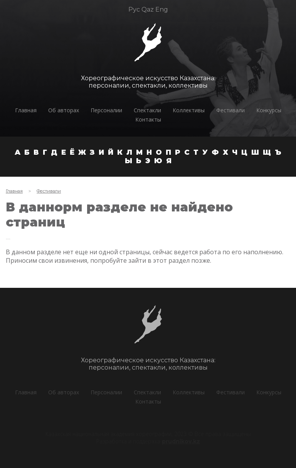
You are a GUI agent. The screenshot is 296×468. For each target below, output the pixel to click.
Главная (26, 110)
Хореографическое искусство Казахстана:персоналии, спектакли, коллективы (147, 81)
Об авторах (63, 110)
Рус (134, 9)
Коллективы (189, 110)
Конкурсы (268, 110)
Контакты (148, 119)
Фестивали (230, 110)
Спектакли (147, 110)
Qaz (147, 9)
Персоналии (106, 110)
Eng (161, 9)
